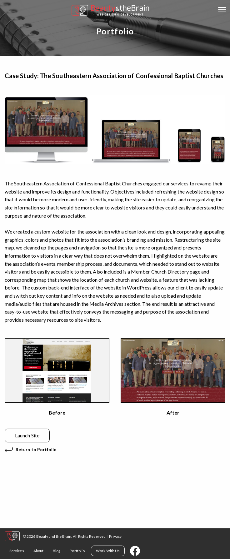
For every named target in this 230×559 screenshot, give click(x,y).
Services (16, 550)
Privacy (115, 536)
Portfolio (77, 550)
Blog (56, 550)
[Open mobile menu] (222, 10)
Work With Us (108, 550)
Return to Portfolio (36, 449)
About (38, 550)
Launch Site (27, 435)
